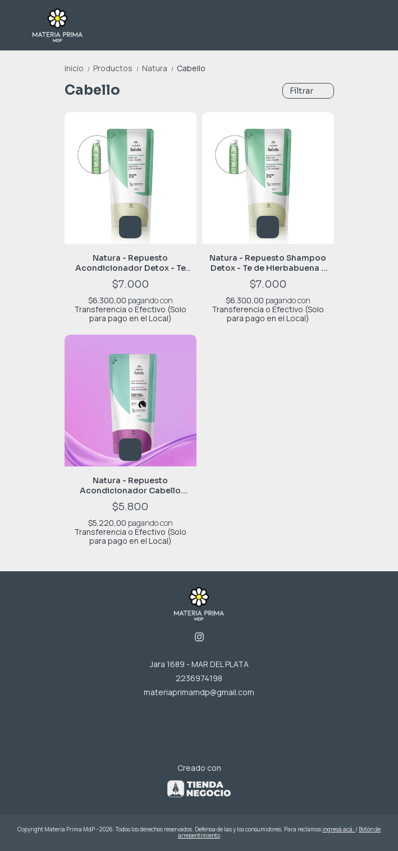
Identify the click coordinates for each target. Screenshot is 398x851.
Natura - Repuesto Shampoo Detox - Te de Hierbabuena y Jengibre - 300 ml (267, 263)
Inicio (79, 68)
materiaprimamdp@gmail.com (199, 692)
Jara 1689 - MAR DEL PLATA (199, 664)
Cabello (191, 68)
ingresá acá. (338, 829)
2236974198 (199, 678)
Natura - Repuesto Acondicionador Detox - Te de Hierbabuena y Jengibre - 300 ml (130, 263)
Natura (159, 68)
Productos (117, 68)
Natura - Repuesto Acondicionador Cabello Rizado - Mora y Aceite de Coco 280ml (130, 485)
